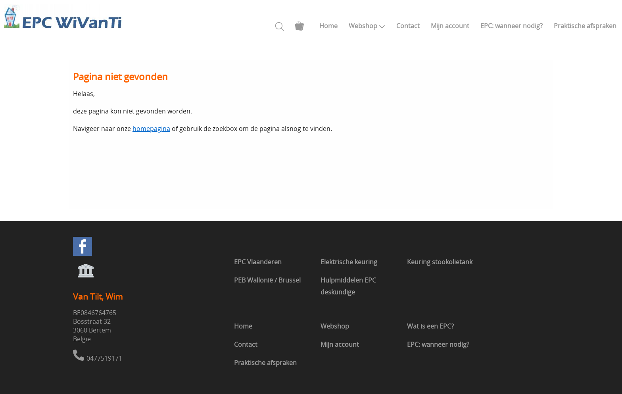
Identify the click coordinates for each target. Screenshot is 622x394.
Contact (408, 25)
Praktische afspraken (585, 25)
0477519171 (104, 358)
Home (328, 25)
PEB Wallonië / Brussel (267, 280)
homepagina (151, 128)
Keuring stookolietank (439, 262)
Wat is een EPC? (430, 326)
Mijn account (450, 25)
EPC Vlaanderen (258, 262)
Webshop (367, 25)
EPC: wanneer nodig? (511, 25)
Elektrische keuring (349, 262)
